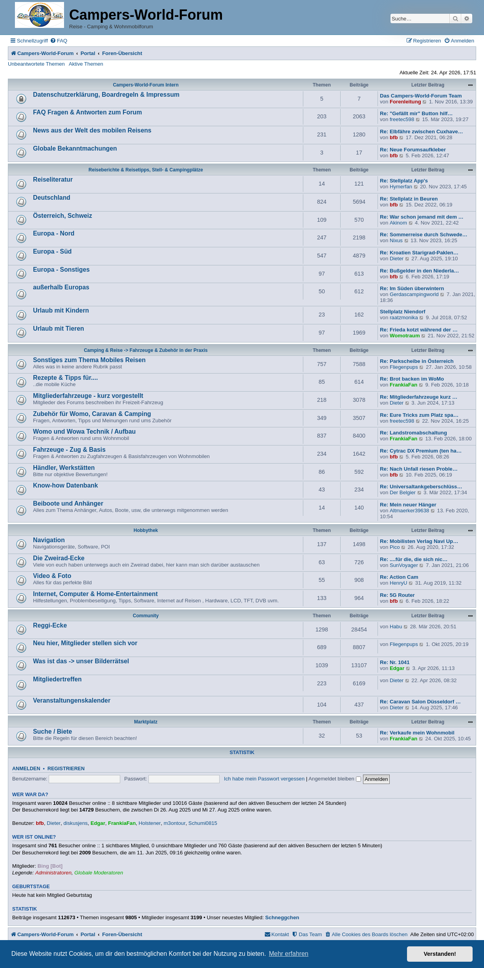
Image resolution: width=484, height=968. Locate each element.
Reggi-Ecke (50, 625)
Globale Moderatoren (98, 873)
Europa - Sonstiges (61, 269)
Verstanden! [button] (440, 954)
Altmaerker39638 (409, 510)
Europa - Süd (52, 251)
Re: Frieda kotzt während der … (419, 330)
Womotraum (405, 336)
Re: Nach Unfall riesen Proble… (419, 469)
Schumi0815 (203, 823)
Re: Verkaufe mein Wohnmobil (417, 733)
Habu (396, 626)
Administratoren (53, 873)
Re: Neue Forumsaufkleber (413, 150)
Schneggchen (282, 917)
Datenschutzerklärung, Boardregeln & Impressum (106, 94)
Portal (88, 53)
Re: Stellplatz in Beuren (409, 199)
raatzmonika (404, 317)
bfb (394, 137)
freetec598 (402, 119)
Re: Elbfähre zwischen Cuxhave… (421, 131)
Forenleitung (405, 102)
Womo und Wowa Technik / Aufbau (84, 431)
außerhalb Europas (61, 287)
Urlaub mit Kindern (61, 310)
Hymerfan (401, 187)
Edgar (397, 668)
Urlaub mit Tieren (58, 328)
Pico (395, 547)
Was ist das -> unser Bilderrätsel (81, 661)
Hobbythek (146, 530)
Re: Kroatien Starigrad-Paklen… (419, 253)
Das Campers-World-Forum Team (421, 96)
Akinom (398, 223)
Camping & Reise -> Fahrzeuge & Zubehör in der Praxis (145, 350)
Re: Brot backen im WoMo (412, 379)
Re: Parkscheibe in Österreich (417, 361)
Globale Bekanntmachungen (75, 148)
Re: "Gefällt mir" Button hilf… (416, 113)
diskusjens (75, 823)
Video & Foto (52, 575)
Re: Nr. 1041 (395, 662)
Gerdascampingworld (414, 294)
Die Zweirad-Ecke (58, 558)
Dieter (396, 258)
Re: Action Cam (399, 577)
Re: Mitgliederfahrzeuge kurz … (418, 397)
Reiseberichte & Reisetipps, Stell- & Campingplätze (145, 170)
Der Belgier (403, 492)
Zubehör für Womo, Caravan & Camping (92, 413)
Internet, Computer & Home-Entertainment (95, 594)
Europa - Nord (54, 233)
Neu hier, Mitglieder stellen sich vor (85, 643)
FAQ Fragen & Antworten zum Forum (87, 112)
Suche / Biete (52, 731)
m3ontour (175, 823)
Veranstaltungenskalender (71, 700)
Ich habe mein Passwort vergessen (264, 779)
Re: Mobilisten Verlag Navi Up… (419, 541)
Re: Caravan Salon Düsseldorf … (420, 702)
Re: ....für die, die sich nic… (413, 559)
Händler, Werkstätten (64, 467)
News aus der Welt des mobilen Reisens (92, 130)
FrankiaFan (403, 385)
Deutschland (51, 197)
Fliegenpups (404, 367)
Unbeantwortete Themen (36, 64)
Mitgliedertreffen (57, 679)
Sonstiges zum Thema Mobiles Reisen (89, 360)
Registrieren (66, 768)
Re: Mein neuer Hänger (408, 505)
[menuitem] (58, 40)
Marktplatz (145, 722)
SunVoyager (404, 565)
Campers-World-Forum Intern (145, 85)
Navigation (49, 540)
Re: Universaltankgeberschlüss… (421, 487)
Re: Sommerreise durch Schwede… (424, 234)
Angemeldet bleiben (334, 779)
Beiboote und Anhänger (68, 503)
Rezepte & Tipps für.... (65, 377)
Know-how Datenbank (65, 485)
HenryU (398, 583)
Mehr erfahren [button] (288, 953)
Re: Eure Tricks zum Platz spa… (419, 415)
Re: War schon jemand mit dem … (422, 217)
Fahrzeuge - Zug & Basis (69, 449)
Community (146, 615)
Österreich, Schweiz (62, 215)
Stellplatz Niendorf (402, 312)
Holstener (150, 823)
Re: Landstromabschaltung (413, 433)
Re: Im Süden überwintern (412, 288)
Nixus (396, 240)
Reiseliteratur (53, 179)
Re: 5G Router (397, 595)
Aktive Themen (86, 64)
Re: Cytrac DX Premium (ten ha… (421, 451)
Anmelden (26, 768)
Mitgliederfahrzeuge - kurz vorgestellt (88, 395)
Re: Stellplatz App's (404, 181)
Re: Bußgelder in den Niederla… (419, 271)
